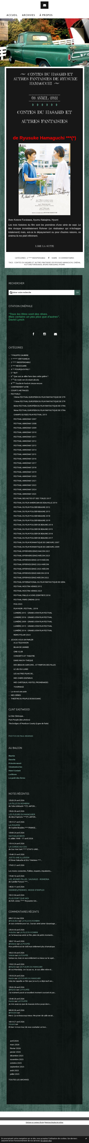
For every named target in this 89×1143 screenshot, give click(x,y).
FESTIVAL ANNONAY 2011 (25, 455)
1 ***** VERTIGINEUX (20, 377)
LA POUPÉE (14, 843)
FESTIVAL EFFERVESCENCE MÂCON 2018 (31, 591)
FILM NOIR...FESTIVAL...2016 (26, 627)
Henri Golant (15, 789)
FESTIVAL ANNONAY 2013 (25, 464)
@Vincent (13, 1031)
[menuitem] (12, 15)
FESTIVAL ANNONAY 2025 (25, 512)
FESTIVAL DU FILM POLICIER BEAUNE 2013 (32, 530)
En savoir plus (46, 1141)
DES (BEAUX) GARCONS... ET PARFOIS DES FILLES (35, 683)
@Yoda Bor (13, 939)
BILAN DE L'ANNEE (21, 665)
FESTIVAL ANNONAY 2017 (25, 481)
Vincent (12, 1042)
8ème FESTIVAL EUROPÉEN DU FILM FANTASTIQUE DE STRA (39, 424)
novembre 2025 (17, 1077)
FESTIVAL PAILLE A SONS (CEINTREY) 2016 (32, 613)
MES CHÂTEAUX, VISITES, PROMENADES (31, 700)
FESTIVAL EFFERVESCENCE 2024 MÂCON (31, 582)
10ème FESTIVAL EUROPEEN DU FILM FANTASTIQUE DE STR (39, 415)
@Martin (12, 985)
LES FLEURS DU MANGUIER (22, 832)
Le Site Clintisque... (16, 734)
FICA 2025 (18, 622)
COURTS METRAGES (20, 408)
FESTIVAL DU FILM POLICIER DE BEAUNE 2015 (33, 547)
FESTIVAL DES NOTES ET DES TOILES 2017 (32, 516)
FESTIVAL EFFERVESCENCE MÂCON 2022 (31, 596)
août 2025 (14, 1089)
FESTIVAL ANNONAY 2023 (25, 503)
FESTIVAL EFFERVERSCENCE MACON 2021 (32, 569)
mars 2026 (14, 1063)
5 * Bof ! (14, 391)
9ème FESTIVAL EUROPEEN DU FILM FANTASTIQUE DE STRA (39, 428)
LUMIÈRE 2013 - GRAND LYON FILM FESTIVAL (33, 644)
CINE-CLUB (18, 670)
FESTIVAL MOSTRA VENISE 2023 (28, 609)
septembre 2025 (17, 1085)
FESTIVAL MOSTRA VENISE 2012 (28, 604)
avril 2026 (14, 1059)
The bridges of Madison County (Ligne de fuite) (28, 742)
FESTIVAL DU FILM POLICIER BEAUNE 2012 (32, 525)
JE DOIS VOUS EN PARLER (22, 658)
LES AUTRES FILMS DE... (24, 692)
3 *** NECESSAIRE (19, 384)
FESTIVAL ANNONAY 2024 (25, 508)
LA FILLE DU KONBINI (19, 821)
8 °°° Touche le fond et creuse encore (26, 401)
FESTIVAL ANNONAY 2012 (25, 459)
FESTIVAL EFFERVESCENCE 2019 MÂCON (31, 578)
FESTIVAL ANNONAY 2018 (25, 486)
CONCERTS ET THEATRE (24, 674)
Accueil (12, 15)
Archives (28, 15)
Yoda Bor (12, 950)
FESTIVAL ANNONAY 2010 (25, 450)
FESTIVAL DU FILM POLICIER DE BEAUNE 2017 (33, 556)
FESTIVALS (15, 412)
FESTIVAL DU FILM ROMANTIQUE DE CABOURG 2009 (36, 565)
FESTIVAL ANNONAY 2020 (25, 494)
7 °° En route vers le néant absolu (25, 398)
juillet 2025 (14, 1092)
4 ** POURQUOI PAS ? (20, 387)
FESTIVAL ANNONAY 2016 (25, 477)
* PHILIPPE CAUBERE (19, 373)
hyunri (62, 283)
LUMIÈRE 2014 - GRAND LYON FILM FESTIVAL (33, 649)
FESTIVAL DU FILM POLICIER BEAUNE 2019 (32, 538)
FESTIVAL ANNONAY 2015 (25, 472)
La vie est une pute (19, 710)
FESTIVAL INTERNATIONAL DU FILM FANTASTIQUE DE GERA (39, 600)
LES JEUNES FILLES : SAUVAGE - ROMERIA (29, 897)
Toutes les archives (19, 1098)
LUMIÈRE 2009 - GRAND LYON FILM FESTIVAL (33, 640)
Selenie (12, 973)
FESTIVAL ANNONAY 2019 (25, 490)
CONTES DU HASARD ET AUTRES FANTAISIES (44, 124)
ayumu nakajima (50, 283)
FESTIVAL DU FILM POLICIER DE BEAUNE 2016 (33, 552)
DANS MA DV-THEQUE (23, 678)
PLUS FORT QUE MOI (19, 916)
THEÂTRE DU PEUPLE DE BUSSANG (26, 717)
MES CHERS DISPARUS (23, 696)
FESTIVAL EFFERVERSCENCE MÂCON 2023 (32, 574)
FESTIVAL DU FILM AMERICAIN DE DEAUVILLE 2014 (35, 521)
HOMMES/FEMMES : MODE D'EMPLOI (26, 908)
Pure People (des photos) (19, 738)
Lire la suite (44, 264)
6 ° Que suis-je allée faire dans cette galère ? (29, 394)
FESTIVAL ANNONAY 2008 (25, 442)
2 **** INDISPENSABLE (36, 276)
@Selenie (12, 962)
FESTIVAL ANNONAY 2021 (25, 499)
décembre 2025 (17, 1074)
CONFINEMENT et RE (20, 405)
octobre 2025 (16, 1081)
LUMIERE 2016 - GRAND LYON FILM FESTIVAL (33, 635)
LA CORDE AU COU (18, 865)
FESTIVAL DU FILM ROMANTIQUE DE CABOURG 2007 (36, 560)
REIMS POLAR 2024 (22, 653)
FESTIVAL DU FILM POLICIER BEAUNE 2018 (32, 534)
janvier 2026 (15, 1070)
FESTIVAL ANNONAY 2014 (25, 468)
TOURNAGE (19, 705)
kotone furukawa (33, 283)
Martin (11, 996)
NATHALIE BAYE (17, 854)
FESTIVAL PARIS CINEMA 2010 (27, 618)
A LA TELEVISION (21, 661)
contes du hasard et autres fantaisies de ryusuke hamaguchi (43, 281)
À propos (46, 15)
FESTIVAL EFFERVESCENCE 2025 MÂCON (31, 587)
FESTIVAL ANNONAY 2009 (25, 446)
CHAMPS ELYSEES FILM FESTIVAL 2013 (30, 433)
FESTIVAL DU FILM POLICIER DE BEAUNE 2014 (33, 543)
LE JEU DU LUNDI (21, 687)
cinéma (77, 281)
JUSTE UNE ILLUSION (19, 875)
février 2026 (15, 1066)
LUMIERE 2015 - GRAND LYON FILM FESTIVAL (33, 631)
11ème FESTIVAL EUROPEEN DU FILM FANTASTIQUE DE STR (39, 419)
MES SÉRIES (16, 713)
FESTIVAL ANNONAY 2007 (25, 437)
